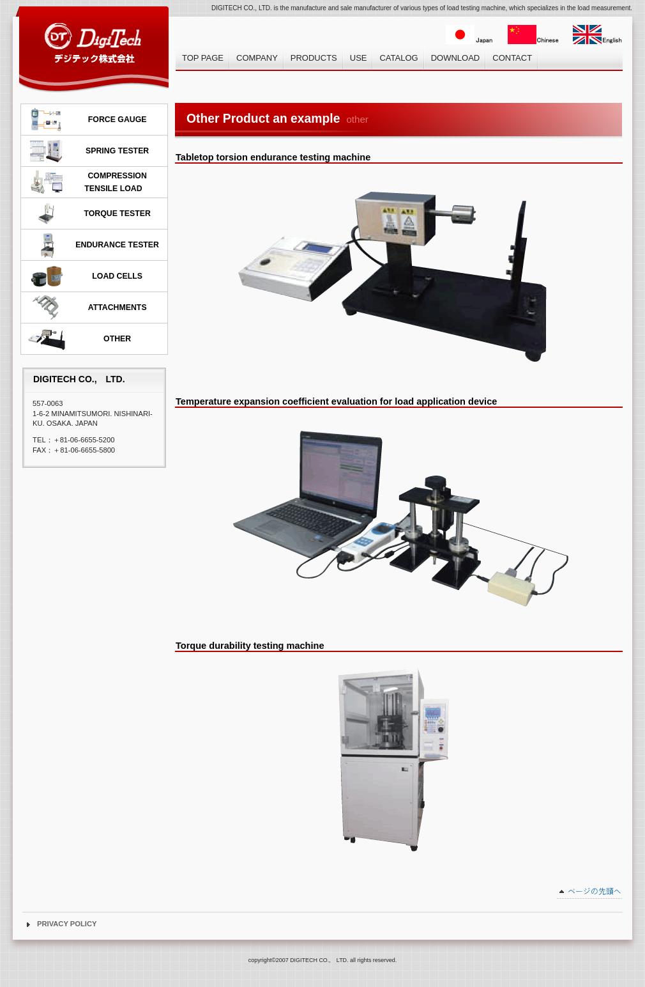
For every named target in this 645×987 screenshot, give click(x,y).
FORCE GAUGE (86, 119)
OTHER (79, 339)
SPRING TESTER (88, 151)
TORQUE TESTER (89, 213)
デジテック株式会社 (93, 49)
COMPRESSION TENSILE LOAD (87, 182)
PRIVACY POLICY (66, 924)
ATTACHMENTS (87, 307)
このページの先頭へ (590, 893)
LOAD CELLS (84, 276)
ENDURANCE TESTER (93, 245)
